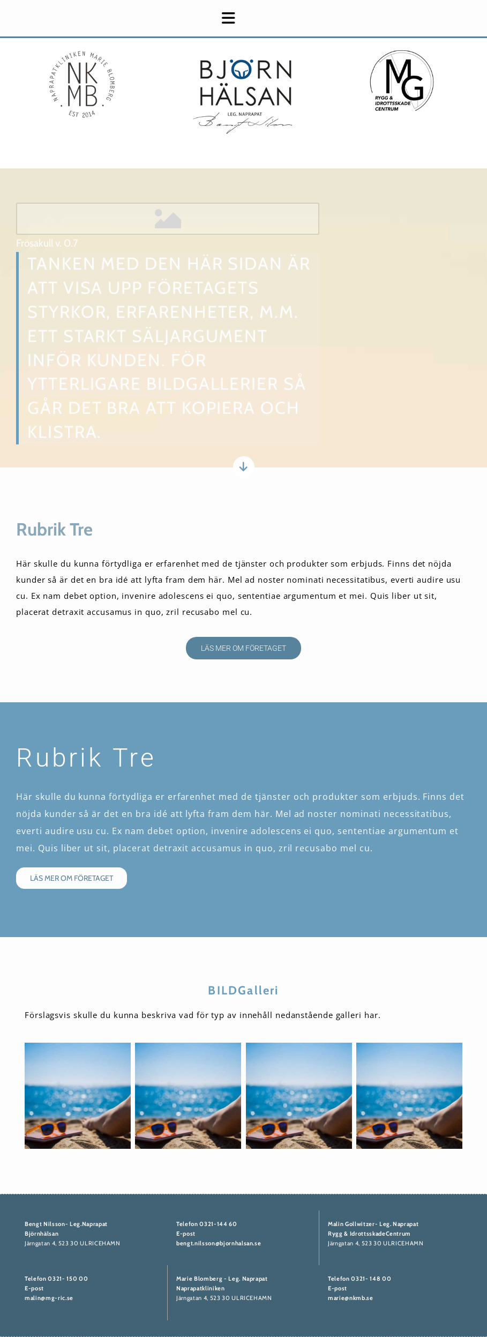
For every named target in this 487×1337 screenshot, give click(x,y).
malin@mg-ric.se (49, 1298)
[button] (130, 18)
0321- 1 (58, 1278)
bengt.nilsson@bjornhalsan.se (218, 1243)
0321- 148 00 (371, 1278)
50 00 (78, 1278)
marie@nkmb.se (350, 1298)
